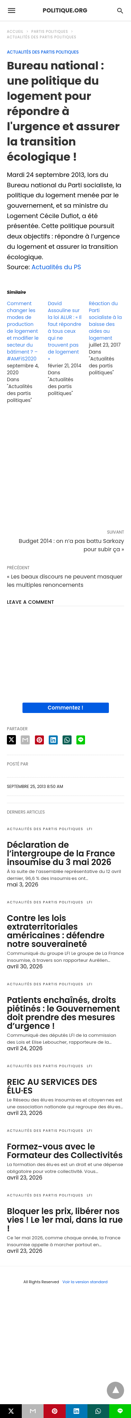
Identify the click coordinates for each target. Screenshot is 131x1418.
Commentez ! (65, 707)
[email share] (25, 739)
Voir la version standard (85, 1282)
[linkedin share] (53, 739)
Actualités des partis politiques (41, 37)
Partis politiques (49, 31)
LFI (90, 829)
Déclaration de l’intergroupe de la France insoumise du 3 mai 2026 (61, 853)
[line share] (80, 739)
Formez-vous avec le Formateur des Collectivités (65, 1151)
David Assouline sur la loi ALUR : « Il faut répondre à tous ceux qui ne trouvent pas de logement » (64, 331)
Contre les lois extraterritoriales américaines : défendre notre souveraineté (55, 931)
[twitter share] (11, 739)
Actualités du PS (56, 267)
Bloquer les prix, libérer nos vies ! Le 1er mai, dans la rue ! (65, 1219)
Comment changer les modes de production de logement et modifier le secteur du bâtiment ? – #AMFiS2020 (23, 331)
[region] (65, 468)
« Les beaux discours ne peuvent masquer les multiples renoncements (64, 581)
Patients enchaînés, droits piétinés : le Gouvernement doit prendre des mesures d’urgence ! (63, 1013)
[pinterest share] (39, 739)
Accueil (15, 31)
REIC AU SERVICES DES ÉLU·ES (52, 1086)
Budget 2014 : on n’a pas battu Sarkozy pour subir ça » (71, 545)
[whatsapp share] (67, 739)
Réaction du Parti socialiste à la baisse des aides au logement (105, 320)
